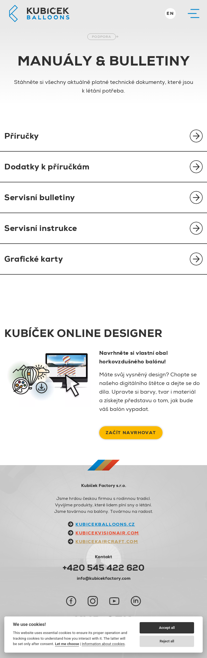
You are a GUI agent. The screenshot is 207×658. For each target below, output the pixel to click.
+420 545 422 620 (103, 567)
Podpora (101, 37)
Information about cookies (103, 644)
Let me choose (67, 644)
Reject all (167, 641)
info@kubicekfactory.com (103, 578)
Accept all (167, 628)
